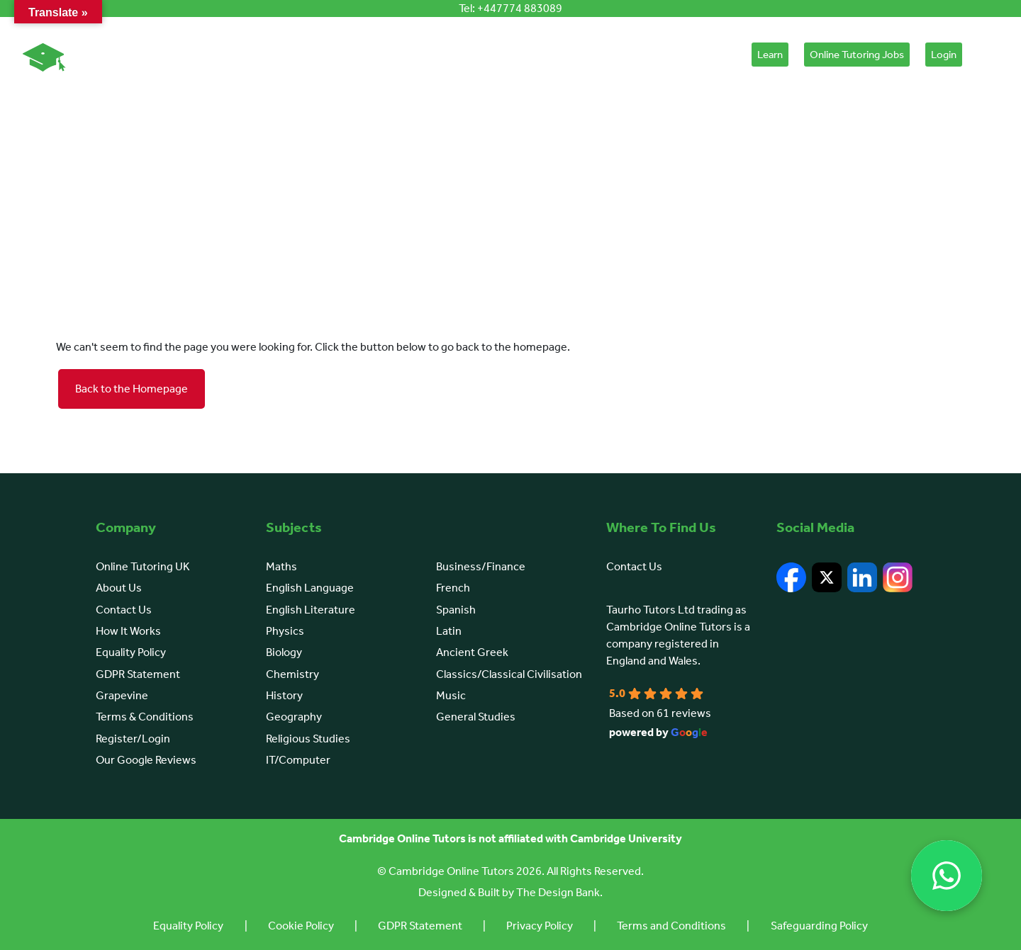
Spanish (456, 609)
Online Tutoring (255, 54)
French (453, 587)
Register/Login (133, 738)
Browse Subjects (490, 54)
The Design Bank (558, 892)
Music (451, 695)
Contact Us (124, 609)
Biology (284, 652)
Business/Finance (480, 566)
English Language (310, 587)
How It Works (409, 54)
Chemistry (292, 674)
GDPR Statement (138, 674)
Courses (637, 54)
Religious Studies (308, 738)
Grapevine (122, 695)
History (284, 695)
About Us (338, 54)
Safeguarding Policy (824, 925)
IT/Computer (298, 760)
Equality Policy (131, 652)
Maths (281, 566)
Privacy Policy (541, 925)
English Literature (310, 609)
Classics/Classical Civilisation (509, 674)
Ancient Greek (472, 652)
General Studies (475, 716)
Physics (285, 631)
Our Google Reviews (146, 760)
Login (943, 54)
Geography (294, 716)
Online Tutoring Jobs (857, 54)
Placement (706, 54)
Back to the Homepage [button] (131, 388)
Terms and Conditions (675, 925)
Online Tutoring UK (143, 566)
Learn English (569, 54)
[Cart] (984, 58)
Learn (770, 54)
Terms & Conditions (145, 716)
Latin (449, 631)
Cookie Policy (297, 925)
